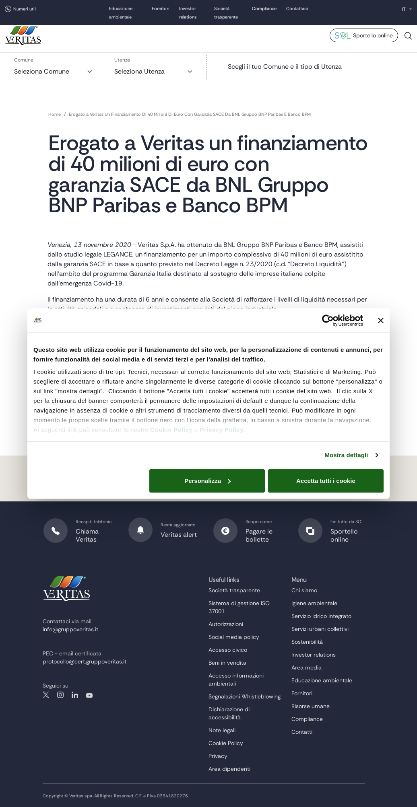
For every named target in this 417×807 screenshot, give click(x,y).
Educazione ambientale (321, 680)
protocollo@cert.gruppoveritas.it (84, 661)
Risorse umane (230, 34)
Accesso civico (227, 649)
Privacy (217, 756)
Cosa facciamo (141, 34)
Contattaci (297, 9)
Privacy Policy (222, 429)
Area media (315, 34)
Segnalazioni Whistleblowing (244, 696)
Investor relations (313, 654)
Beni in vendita (227, 662)
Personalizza (207, 480)
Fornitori (160, 9)
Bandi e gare (275, 34)
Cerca (408, 39)
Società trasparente (234, 590)
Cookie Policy (171, 429)
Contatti (301, 731)
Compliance (264, 9)
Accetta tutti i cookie (325, 480)
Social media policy (233, 637)
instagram (60, 695)
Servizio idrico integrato (321, 616)
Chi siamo (99, 34)
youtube (89, 695)
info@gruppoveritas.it (70, 629)
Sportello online (373, 35)
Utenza (122, 59)
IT (404, 9)
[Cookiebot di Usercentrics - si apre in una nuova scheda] (328, 320)
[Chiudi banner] (381, 320)
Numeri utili (25, 9)
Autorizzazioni (225, 624)
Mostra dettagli (346, 455)
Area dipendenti (229, 768)
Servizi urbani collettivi (320, 628)
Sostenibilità (186, 34)
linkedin (75, 695)
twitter (46, 695)
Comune (23, 59)
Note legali (221, 730)
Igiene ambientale (314, 603)
